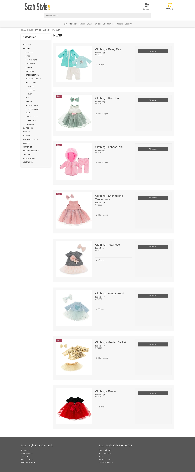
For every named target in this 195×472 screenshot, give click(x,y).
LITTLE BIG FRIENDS (33, 79)
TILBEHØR (31, 90)
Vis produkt (153, 51)
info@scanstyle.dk (28, 462)
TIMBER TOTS (31, 120)
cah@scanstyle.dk (106, 462)
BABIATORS (30, 52)
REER (28, 113)
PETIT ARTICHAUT (32, 109)
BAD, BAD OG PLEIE (30, 139)
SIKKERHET (27, 147)
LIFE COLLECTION (32, 75)
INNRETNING (28, 128)
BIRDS (28, 56)
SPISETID (26, 143)
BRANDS (26, 48)
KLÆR (30, 94)
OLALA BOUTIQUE (32, 105)
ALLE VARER (28, 162)
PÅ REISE (26, 136)
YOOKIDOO (30, 124)
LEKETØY (26, 132)
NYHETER (27, 45)
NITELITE (29, 101)
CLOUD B (29, 67)
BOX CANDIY (30, 64)
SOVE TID (26, 154)
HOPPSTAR (30, 71)
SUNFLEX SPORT (32, 117)
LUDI (27, 98)
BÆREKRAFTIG (29, 158)
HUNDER (31, 86)
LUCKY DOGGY (31, 82)
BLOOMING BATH (32, 60)
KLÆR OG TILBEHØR (31, 151)
